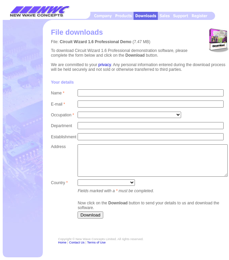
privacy (104, 64)
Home (62, 242)
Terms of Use (96, 242)
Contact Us (77, 242)
